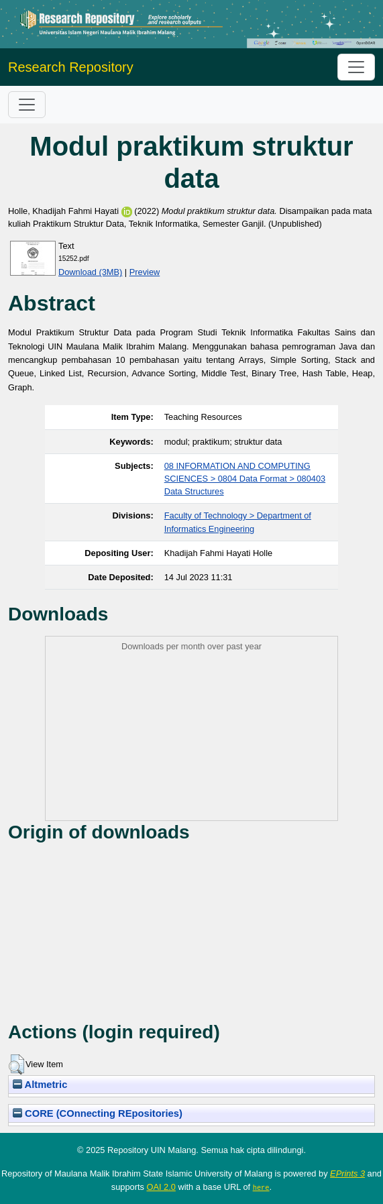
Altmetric (40, 1084)
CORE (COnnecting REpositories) (97, 1113)
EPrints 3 (347, 1173)
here (261, 1187)
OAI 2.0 (160, 1187)
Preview (144, 272)
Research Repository (70, 67)
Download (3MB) (90, 272)
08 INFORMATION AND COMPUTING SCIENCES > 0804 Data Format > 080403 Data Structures (244, 478)
